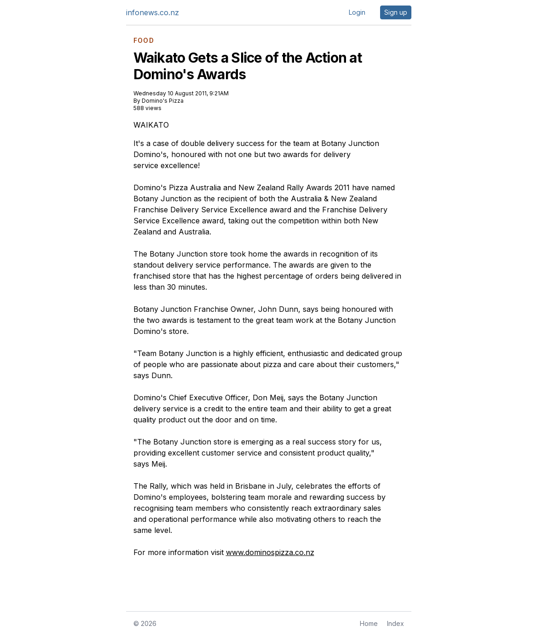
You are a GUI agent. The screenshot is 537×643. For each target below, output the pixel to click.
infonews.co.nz (152, 12)
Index (395, 623)
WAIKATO (151, 124)
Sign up (395, 12)
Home (369, 623)
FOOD (144, 40)
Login (357, 12)
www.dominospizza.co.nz (270, 552)
